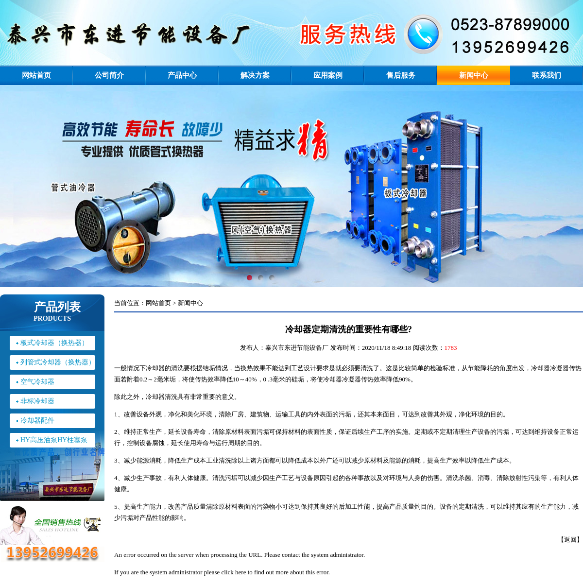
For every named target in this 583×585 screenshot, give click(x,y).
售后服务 (400, 75)
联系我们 (546, 75)
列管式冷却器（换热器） (57, 362)
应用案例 (328, 75)
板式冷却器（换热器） (54, 342)
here (240, 572)
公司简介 (109, 75)
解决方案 (255, 75)
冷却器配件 (37, 420)
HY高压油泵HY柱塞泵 (53, 440)
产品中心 (182, 75)
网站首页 (36, 75)
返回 (570, 539)
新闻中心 (473, 75)
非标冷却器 (37, 401)
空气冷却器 (37, 381)
